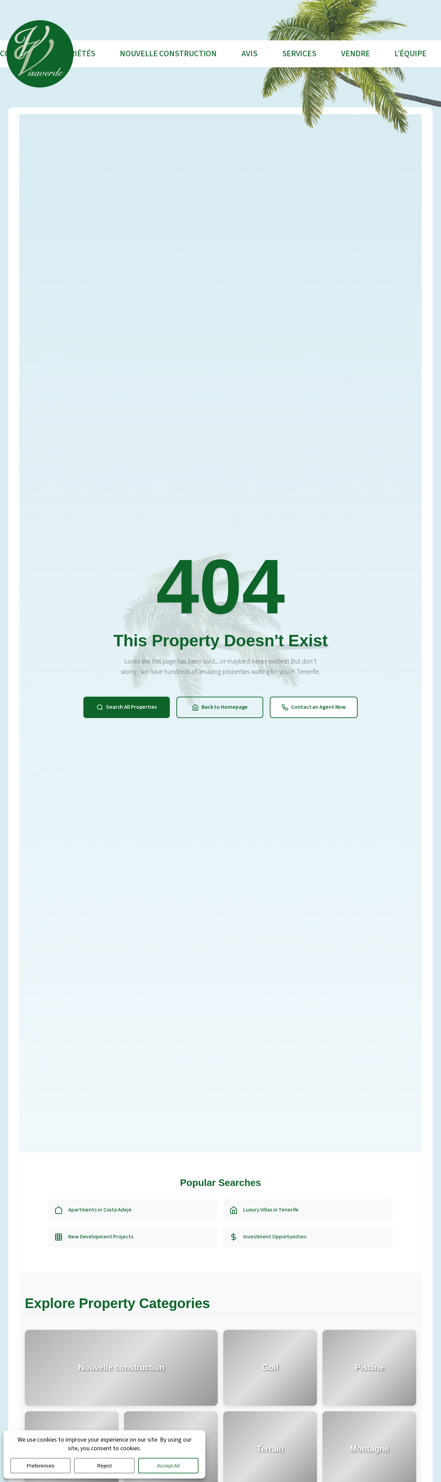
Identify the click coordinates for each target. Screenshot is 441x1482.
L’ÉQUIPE (410, 54)
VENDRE (355, 54)
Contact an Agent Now (312, 707)
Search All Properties (126, 707)
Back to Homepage (218, 707)
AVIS (249, 54)
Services (299, 54)
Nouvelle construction (168, 54)
